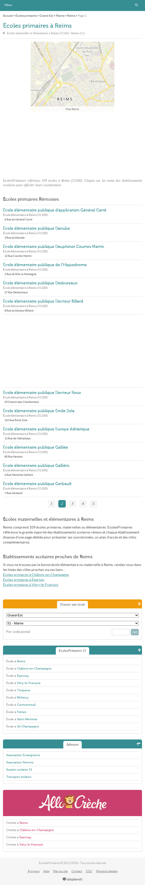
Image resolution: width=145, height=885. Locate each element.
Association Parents (19, 762)
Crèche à (17, 823)
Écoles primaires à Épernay (23, 580)
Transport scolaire (18, 777)
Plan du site (60, 871)
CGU (89, 871)
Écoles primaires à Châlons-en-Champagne (36, 575)
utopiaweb (72, 879)
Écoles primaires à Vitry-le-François (30, 585)
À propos (34, 871)
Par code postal (18, 632)
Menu (8, 4)
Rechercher (136, 5)
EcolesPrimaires (72, 5)
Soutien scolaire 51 (19, 769)
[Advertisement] (72, 143)
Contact (77, 871)
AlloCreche (72, 803)
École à (15, 661)
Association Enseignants (23, 755)
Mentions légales (107, 871)
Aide (46, 871)
